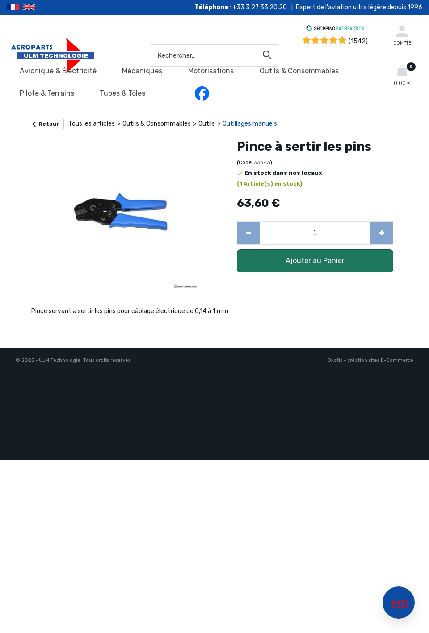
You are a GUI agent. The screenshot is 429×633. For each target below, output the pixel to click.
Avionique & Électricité (58, 71)
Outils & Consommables (299, 71)
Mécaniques (142, 71)
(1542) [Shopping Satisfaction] (358, 41)
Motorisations (211, 71)
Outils (206, 123)
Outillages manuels (250, 123)
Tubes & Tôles (122, 93)
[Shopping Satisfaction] (335, 30)
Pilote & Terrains (47, 93)
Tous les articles (91, 123)
